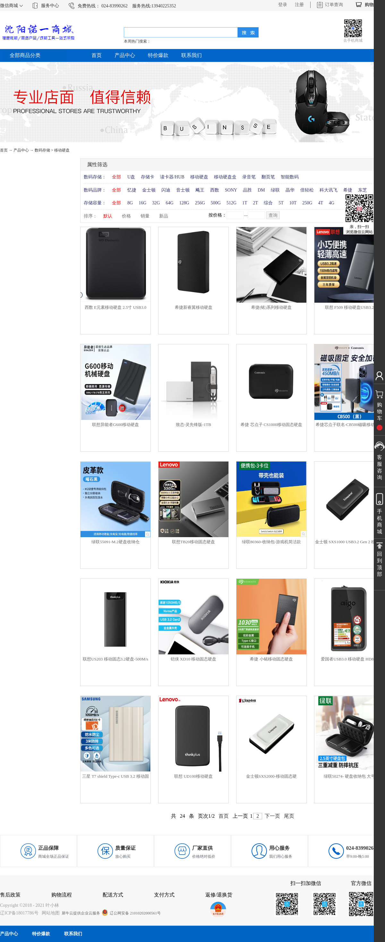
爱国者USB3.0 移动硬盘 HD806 (349, 659)
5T (281, 203)
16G (142, 203)
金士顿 (149, 190)
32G (156, 203)
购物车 (371, 4)
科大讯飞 (329, 190)
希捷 (347, 190)
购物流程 (61, 894)
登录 (282, 4)
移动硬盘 (62, 150)
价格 (126, 216)
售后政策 (10, 894)
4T (320, 203)
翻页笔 (268, 177)
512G (231, 203)
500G (216, 203)
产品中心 (21, 150)
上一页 (240, 816)
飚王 (199, 190)
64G (169, 203)
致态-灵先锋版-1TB (193, 424)
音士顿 (183, 190)
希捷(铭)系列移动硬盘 (271, 307)
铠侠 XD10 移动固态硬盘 (193, 659)
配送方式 (113, 894)
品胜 (247, 190)
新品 (163, 216)
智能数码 (290, 177)
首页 (96, 55)
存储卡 (147, 177)
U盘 (131, 177)
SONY (231, 190)
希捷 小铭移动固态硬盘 (271, 659)
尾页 (289, 816)
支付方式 (164, 894)
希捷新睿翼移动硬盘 (193, 307)
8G (130, 203)
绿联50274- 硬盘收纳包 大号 (349, 776)
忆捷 (131, 190)
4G (331, 203)
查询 (273, 215)
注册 (299, 4)
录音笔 (249, 177)
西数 (214, 190)
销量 (145, 216)
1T (244, 203)
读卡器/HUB (172, 177)
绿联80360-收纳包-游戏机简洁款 (271, 541)
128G (184, 203)
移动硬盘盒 (225, 177)
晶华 (290, 190)
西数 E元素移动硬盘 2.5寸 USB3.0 (115, 307)
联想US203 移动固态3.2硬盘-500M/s (115, 659)
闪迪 (165, 190)
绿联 (275, 190)
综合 (268, 203)
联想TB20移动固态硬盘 (193, 541)
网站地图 (49, 913)
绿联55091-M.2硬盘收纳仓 (115, 541)
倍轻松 (307, 190)
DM (261, 190)
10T (293, 203)
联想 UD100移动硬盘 (193, 776)
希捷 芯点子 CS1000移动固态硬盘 (271, 424)
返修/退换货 (218, 894)
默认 (107, 216)
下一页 (272, 816)
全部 (116, 177)
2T (255, 203)
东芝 (362, 190)
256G (200, 203)
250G (307, 203)
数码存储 (42, 150)
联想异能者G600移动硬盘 (115, 424)
